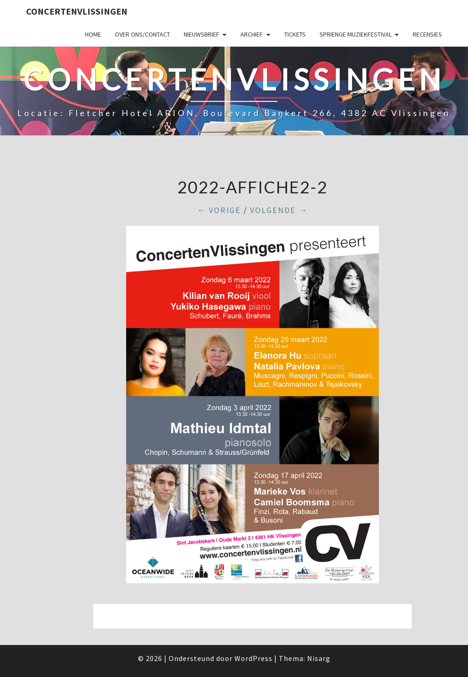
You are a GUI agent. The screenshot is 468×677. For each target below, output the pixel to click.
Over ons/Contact (142, 34)
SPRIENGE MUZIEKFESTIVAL (355, 34)
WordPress (253, 658)
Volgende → (279, 210)
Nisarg (318, 658)
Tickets (295, 34)
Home (93, 34)
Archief (251, 34)
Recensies (427, 34)
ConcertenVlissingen (77, 11)
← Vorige (219, 210)
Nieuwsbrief (201, 34)
